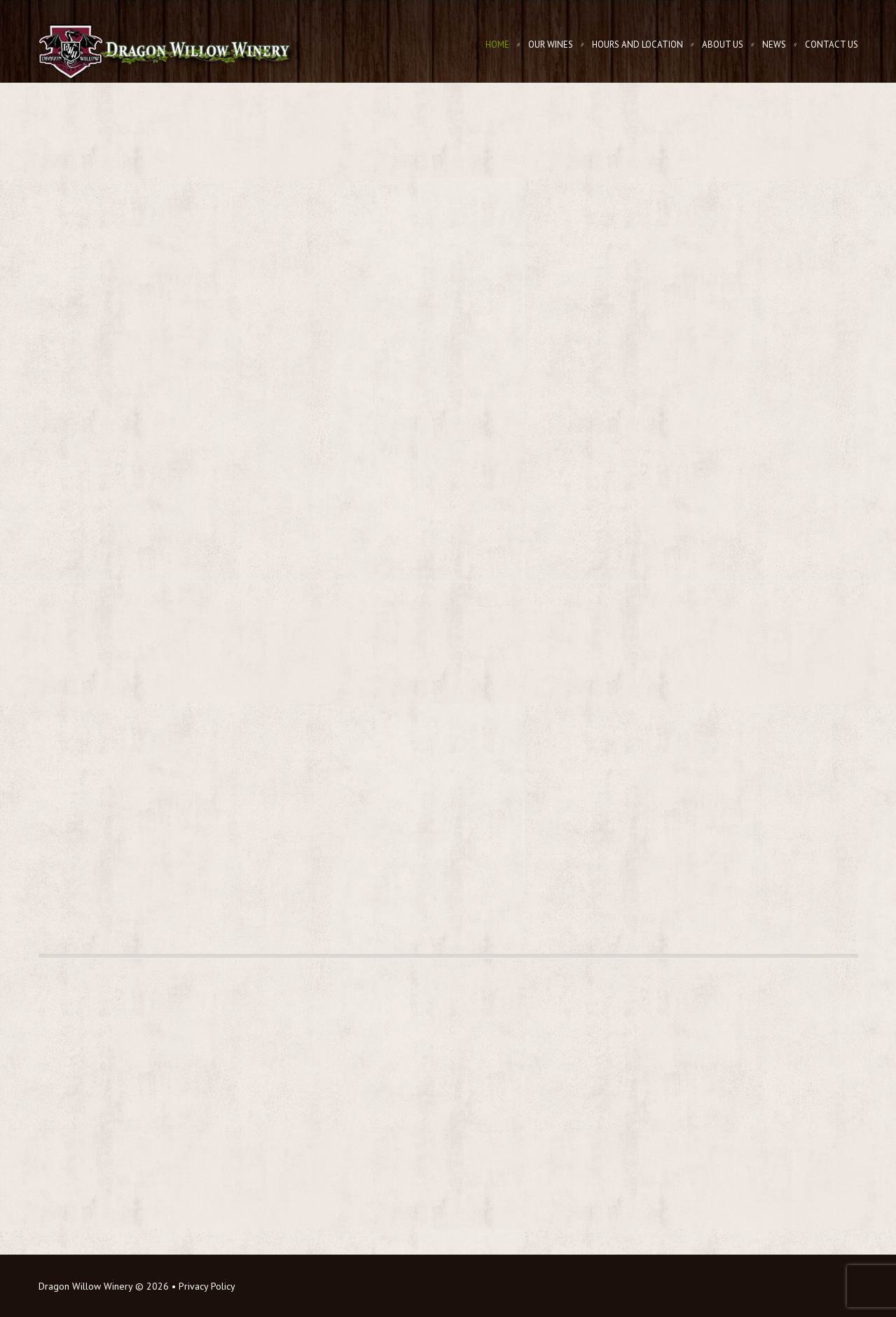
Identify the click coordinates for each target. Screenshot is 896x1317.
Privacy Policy (207, 1286)
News (774, 44)
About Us (722, 44)
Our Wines (550, 44)
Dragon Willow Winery (85, 1286)
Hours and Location (637, 44)
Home (497, 44)
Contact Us (831, 44)
